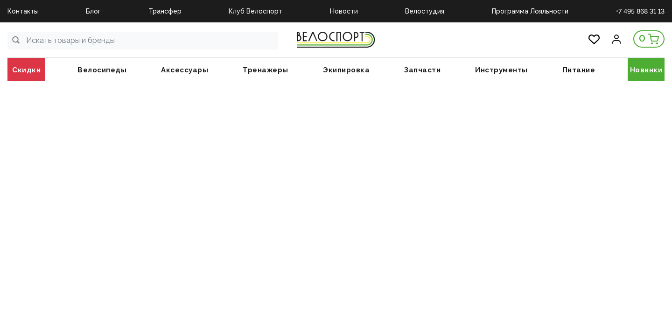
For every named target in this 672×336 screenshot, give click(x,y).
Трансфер (165, 11)
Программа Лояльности (530, 11)
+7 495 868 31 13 (640, 11)
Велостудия (424, 11)
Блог (93, 11)
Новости (344, 11)
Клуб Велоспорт (255, 11)
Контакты (23, 11)
